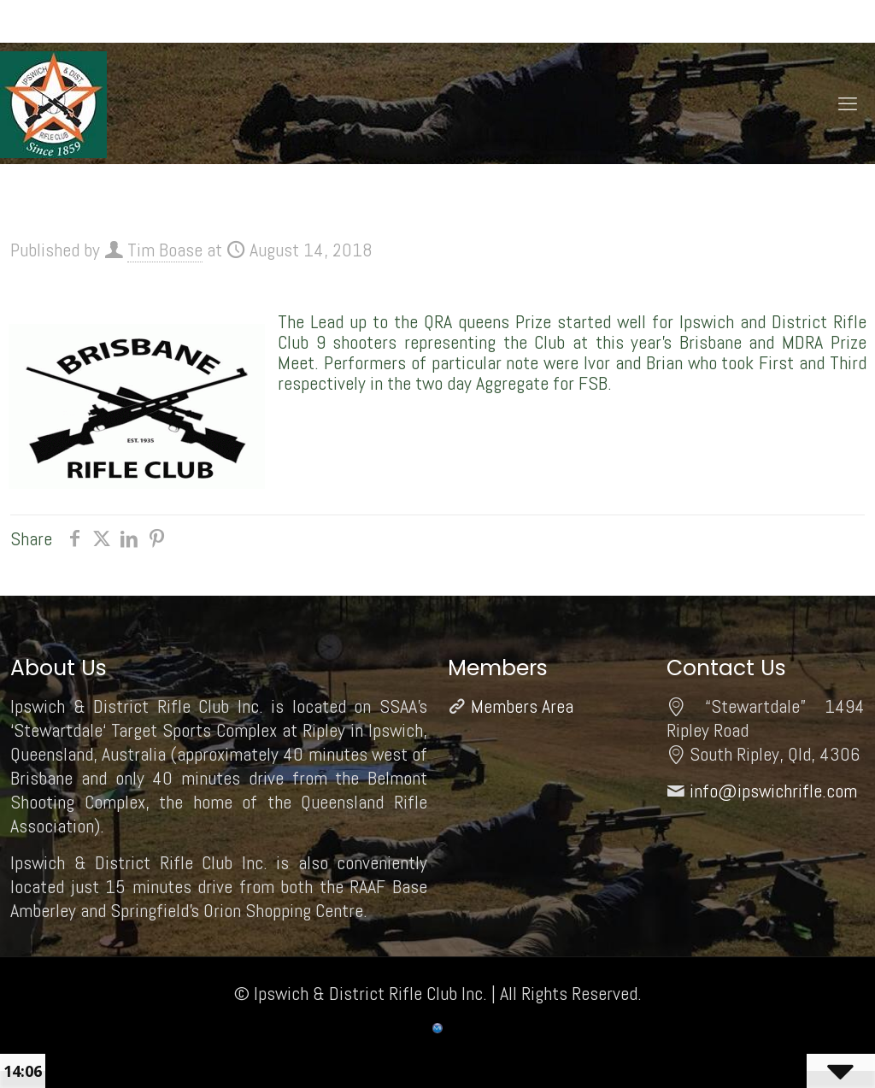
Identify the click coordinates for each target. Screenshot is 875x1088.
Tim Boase (165, 250)
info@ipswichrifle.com (773, 791)
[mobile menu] (847, 103)
